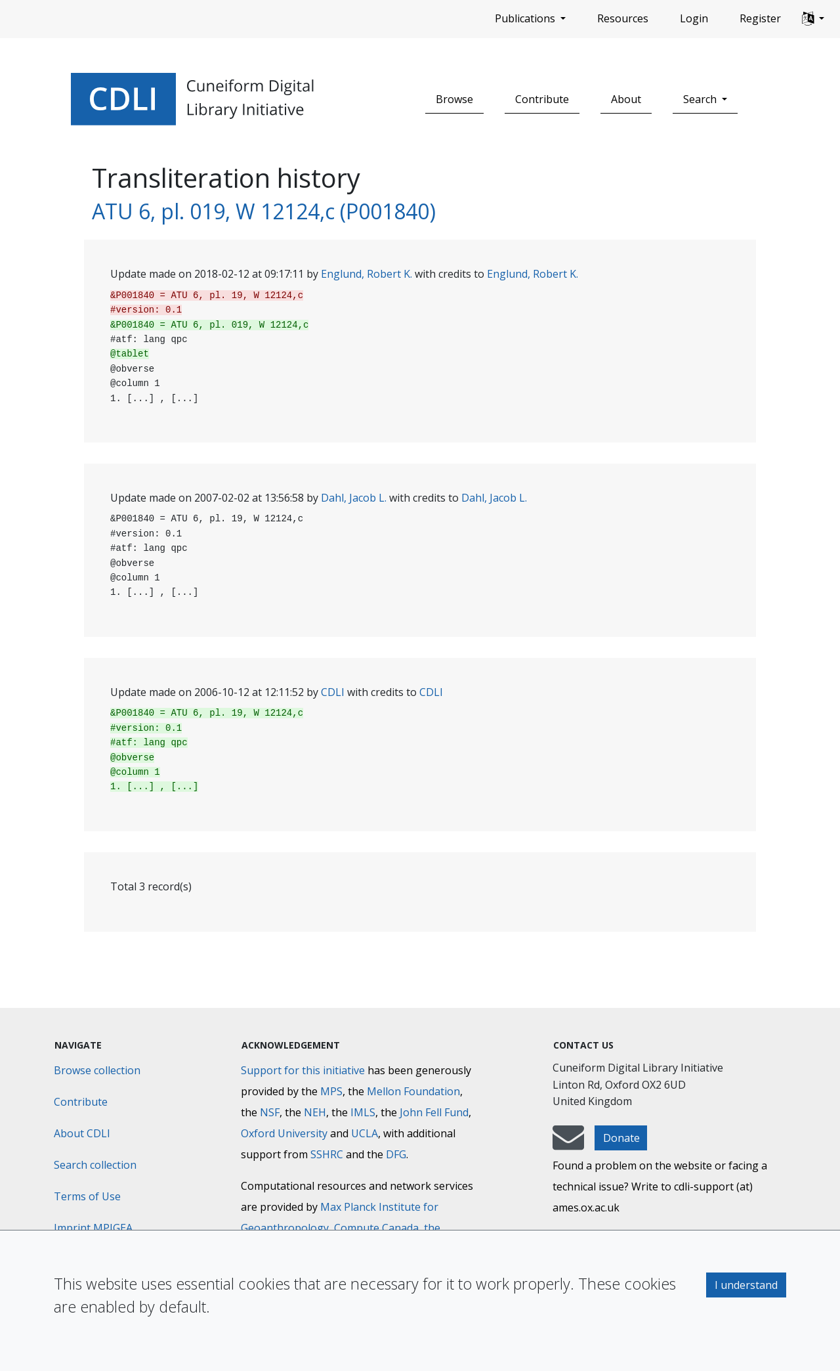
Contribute (542, 99)
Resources (622, 18)
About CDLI (82, 1133)
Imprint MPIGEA (93, 1228)
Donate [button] (621, 1138)
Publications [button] (526, 18)
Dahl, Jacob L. (354, 497)
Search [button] (701, 99)
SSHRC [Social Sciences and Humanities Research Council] (326, 1154)
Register (760, 18)
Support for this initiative (303, 1070)
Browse (454, 99)
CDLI (333, 692)
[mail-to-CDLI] (568, 1144)
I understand (746, 1285)
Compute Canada (376, 1228)
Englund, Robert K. (366, 274)
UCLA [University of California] (364, 1133)
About (626, 99)
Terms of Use (87, 1196)
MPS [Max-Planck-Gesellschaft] (331, 1091)
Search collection (95, 1165)
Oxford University (284, 1133)
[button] (813, 19)
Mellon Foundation (413, 1091)
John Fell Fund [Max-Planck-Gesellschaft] (434, 1112)
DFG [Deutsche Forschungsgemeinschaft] (396, 1154)
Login (694, 18)
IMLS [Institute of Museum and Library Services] (362, 1112)
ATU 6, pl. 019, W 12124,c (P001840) (264, 211)
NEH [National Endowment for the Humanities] (315, 1112)
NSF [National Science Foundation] (270, 1112)
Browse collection (97, 1070)
